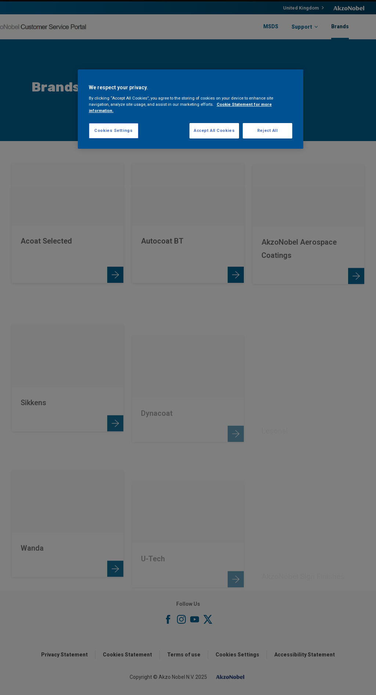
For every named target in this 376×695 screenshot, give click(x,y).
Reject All (267, 130)
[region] (190, 109)
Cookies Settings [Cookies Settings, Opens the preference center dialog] (113, 130)
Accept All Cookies (214, 130)
